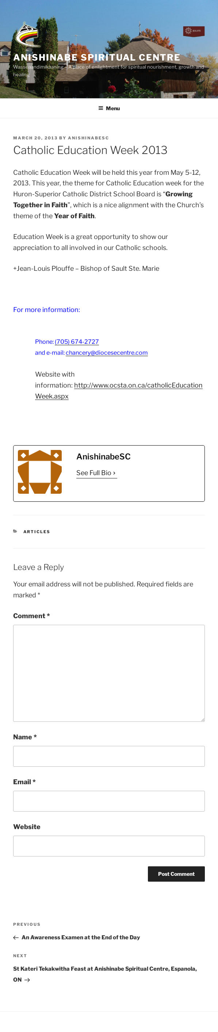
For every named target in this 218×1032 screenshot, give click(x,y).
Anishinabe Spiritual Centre (97, 57)
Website (27, 827)
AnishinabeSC (88, 137)
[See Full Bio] (114, 472)
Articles (37, 531)
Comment (31, 616)
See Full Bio (93, 473)
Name (25, 737)
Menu (109, 108)
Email (24, 782)
